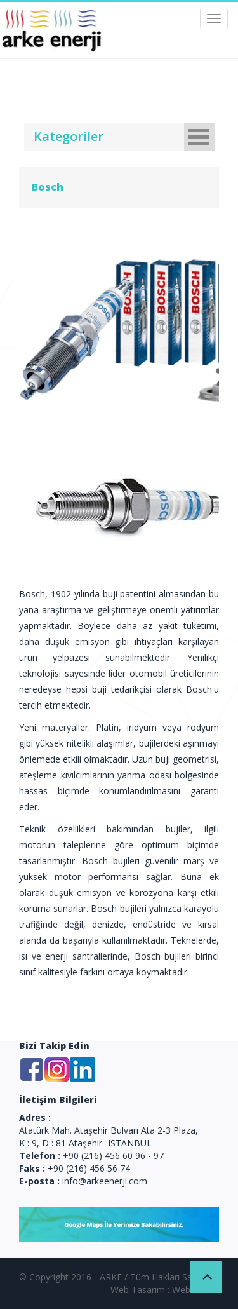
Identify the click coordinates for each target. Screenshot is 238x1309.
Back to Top (206, 1277)
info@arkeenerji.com (104, 1181)
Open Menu (199, 137)
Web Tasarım (137, 1290)
